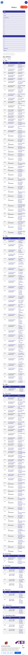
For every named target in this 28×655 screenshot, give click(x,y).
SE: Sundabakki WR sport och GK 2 (21, 354)
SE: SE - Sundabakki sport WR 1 (20, 326)
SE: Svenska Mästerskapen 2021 (20, 369)
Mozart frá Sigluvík (11, 109)
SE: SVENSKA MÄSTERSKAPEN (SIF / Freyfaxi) (21, 530)
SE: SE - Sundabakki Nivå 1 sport (21, 310)
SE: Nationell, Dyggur (21, 166)
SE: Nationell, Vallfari (21, 150)
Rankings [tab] (9, 58)
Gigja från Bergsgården (11, 130)
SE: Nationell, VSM (21, 459)
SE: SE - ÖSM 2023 (21, 98)
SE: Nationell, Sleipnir (21, 143)
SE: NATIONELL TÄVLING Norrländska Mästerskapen (21, 536)
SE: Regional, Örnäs (21, 462)
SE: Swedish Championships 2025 (20, 245)
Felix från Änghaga (12, 569)
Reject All (11, 652)
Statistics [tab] (5, 50)
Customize (4, 652)
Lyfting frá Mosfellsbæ (12, 388)
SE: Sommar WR (21, 373)
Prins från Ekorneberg (11, 64)
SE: (18, 550)
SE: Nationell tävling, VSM (22, 213)
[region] (11, 649)
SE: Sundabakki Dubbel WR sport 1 (21, 264)
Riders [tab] (5, 11)
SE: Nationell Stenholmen (22, 557)
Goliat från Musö (11, 583)
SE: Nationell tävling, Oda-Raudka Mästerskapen (21, 525)
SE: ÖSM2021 (20, 437)
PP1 (4, 34)
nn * (8, 134)
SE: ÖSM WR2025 (20, 69)
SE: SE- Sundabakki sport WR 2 (20, 321)
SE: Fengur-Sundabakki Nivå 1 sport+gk (21, 276)
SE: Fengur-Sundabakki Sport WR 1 (20, 292)
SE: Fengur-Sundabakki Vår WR (20, 282)
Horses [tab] (5, 13)
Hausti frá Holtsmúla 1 (11, 451)
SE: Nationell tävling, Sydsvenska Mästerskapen (21, 200)
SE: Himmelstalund (21, 75)
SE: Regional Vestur (21, 109)
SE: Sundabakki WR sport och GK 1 (21, 359)
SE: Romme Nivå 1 (21, 72)
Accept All (17, 652)
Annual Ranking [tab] (6, 17)
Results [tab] (5, 58)
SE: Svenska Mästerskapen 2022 (20, 336)
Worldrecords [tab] (6, 48)
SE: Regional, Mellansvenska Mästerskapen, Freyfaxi (21, 502)
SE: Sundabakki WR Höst (22, 426)
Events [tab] (5, 15)
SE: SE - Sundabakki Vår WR (20, 315)
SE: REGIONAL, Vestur (21, 448)
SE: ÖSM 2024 (20, 78)
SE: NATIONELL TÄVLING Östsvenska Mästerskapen (21, 541)
